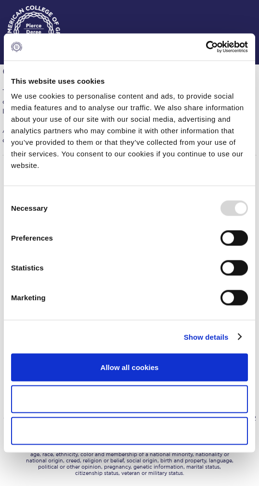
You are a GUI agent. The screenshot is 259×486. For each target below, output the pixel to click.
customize (230, 9)
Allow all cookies (130, 367)
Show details (206, 337)
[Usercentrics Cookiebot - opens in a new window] (206, 47)
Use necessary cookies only (129, 430)
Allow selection (129, 399)
